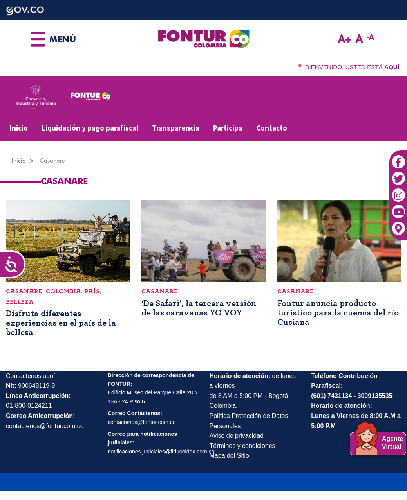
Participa (227, 128)
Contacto (271, 128)
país (92, 291)
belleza (20, 302)
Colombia (63, 291)
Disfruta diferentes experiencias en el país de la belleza (61, 323)
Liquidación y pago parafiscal (90, 128)
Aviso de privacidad (237, 435)
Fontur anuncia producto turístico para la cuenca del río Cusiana (338, 312)
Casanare (24, 291)
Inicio (19, 128)
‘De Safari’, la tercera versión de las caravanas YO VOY (198, 308)
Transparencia (175, 128)
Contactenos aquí (30, 376)
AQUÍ (391, 67)
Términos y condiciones (242, 446)
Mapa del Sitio (229, 455)
